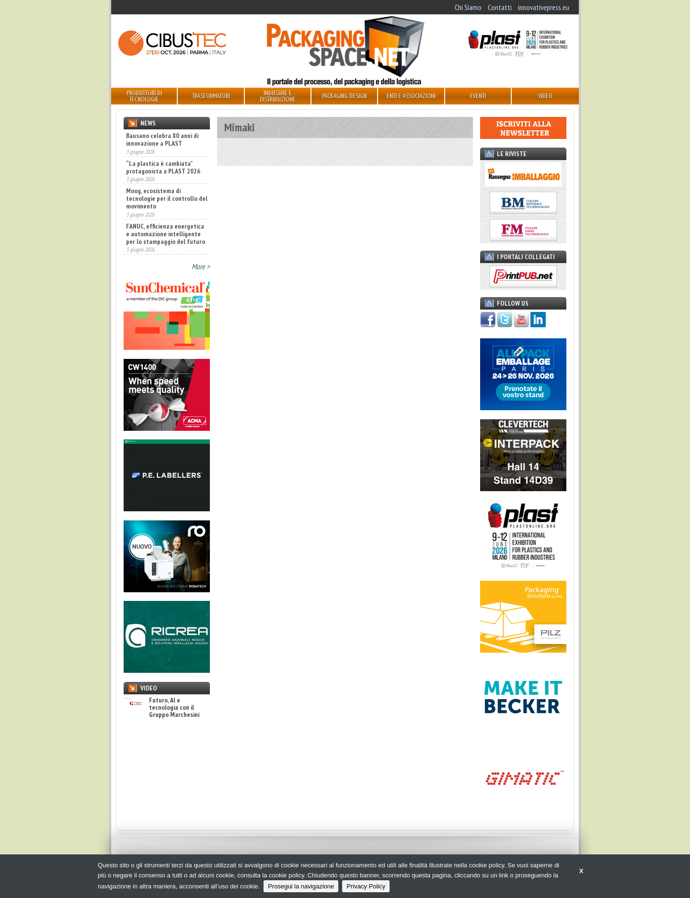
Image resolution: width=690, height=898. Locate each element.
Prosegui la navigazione (301, 886)
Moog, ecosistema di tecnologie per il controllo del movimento (166, 198)
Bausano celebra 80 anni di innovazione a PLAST (162, 139)
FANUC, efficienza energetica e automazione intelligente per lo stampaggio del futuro (165, 233)
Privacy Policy (365, 886)
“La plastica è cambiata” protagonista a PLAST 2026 (163, 167)
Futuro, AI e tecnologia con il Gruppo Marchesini (161, 708)
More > (201, 266)
